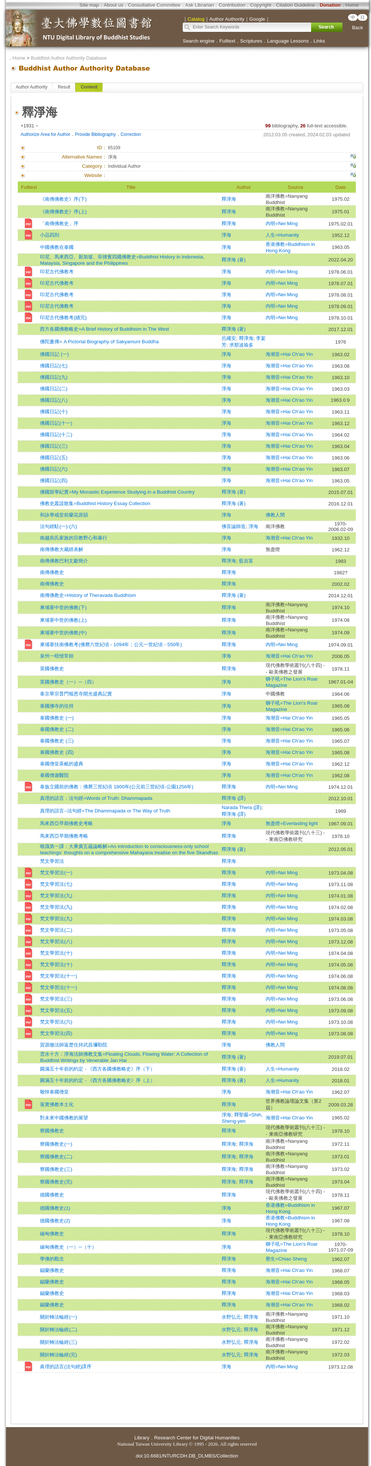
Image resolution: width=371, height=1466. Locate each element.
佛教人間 (275, 515)
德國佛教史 (52, 1195)
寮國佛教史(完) (56, 1182)
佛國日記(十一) (56, 423)
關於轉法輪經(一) (58, 1317)
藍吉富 (246, 561)
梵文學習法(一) (56, 872)
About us (113, 5)
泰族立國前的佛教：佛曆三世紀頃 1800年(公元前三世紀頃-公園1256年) (116, 786)
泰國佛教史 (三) (57, 741)
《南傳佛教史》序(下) (63, 199)
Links (319, 41)
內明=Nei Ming (281, 223)
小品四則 (49, 235)
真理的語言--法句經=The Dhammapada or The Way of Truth (105, 811)
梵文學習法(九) (56, 895)
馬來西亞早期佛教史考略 (66, 823)
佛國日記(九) (53, 377)
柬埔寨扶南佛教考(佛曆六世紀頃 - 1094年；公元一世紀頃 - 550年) (111, 644)
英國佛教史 (52, 668)
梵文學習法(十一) (58, 976)
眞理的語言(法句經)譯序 (65, 1366)
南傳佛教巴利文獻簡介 (64, 561)
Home (352, 5)
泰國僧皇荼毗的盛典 (61, 764)
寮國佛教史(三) (56, 1169)
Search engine (199, 41)
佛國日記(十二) (56, 434)
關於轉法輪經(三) (58, 1342)
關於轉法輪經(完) (58, 1355)
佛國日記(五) (53, 457)
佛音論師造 (234, 526)
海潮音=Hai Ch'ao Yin (289, 354)
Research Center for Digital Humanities (197, 1437)
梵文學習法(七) (56, 884)
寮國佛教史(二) (56, 1156)
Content (89, 87)
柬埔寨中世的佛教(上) (63, 620)
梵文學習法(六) (56, 1022)
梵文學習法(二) (56, 930)
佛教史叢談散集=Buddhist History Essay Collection (95, 503)
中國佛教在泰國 (57, 247)
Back (357, 27)
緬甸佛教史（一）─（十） (68, 1247)
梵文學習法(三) (56, 999)
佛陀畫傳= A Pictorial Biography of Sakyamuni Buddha (99, 341)
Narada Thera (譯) (242, 807)
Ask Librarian (199, 5)
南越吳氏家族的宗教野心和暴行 (73, 538)
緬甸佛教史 (52, 1233)
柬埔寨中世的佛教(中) (63, 632)
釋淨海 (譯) (234, 798)
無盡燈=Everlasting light (292, 823)
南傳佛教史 (52, 572)
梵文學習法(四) (56, 1033)
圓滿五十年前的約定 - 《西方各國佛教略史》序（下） (97, 1069)
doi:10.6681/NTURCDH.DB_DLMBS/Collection (187, 1456)
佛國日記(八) (53, 400)
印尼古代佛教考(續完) (63, 317)
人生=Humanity (282, 235)
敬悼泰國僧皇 (54, 1092)
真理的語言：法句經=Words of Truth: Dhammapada (96, 798)
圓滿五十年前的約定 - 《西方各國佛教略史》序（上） (97, 1080)
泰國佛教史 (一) (57, 718)
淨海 (226, 235)
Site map (89, 5)
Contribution (232, 5)
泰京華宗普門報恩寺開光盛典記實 (76, 694)
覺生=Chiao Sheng (286, 1259)
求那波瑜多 (241, 345)
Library (141, 1437)
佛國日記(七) (53, 365)
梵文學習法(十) (56, 953)
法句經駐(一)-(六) (58, 526)
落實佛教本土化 (57, 1104)
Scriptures (251, 41)
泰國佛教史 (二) (57, 729)
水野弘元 (231, 1317)
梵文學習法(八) (56, 941)
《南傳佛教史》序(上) (63, 211)
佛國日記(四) (53, 480)
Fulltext (227, 41)
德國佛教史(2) (55, 1220)
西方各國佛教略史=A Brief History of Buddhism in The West (104, 329)
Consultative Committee (154, 5)
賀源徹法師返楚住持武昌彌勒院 (73, 1045)
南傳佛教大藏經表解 (61, 549)
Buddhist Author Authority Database (69, 58)
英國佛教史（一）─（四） (68, 682)
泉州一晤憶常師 (57, 656)
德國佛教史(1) (55, 1208)
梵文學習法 (52, 861)
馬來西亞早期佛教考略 (64, 836)
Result (64, 87)
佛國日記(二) (53, 388)
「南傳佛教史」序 (59, 223)
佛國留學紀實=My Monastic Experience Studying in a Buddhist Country (117, 492)
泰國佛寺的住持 (57, 706)
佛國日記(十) (53, 411)
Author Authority (31, 87)
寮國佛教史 (52, 1130)
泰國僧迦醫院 (54, 775)
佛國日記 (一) (54, 354)
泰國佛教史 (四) (57, 752)
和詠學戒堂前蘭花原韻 (64, 515)
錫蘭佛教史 (52, 1270)
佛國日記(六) (53, 469)
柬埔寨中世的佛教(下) (63, 607)
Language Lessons (288, 41)
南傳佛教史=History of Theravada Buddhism (88, 595)
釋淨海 (229, 199)
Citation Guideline (295, 5)
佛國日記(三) (53, 446)
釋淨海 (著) (234, 260)
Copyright (260, 5)
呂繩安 (229, 338)
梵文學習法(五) (56, 1010)
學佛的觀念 (52, 1259)
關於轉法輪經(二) (58, 1329)
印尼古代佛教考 (57, 271)
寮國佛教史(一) (56, 1144)
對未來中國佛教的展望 (64, 1118)
